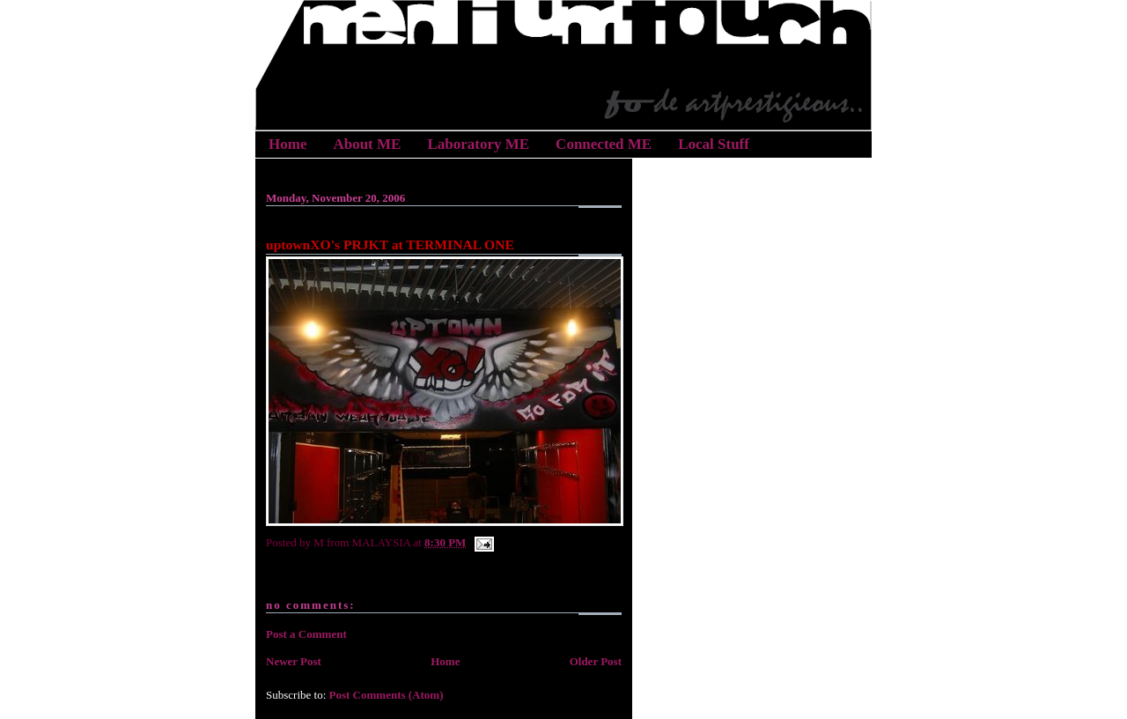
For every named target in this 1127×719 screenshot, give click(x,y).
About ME (367, 144)
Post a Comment (306, 634)
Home (287, 144)
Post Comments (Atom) (386, 694)
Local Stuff (713, 144)
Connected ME (604, 144)
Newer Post (293, 661)
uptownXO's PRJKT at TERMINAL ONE (390, 244)
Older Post (596, 661)
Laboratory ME (478, 144)
